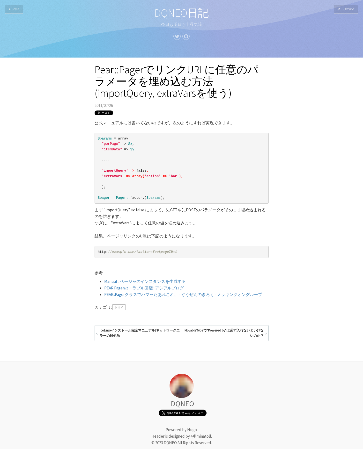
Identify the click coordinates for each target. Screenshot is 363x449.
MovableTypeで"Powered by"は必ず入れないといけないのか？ (224, 333)
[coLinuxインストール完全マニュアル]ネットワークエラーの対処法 (140, 333)
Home (14, 9)
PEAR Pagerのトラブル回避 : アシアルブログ (144, 288)
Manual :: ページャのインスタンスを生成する (145, 281)
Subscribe (346, 9)
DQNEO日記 (181, 13)
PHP (119, 307)
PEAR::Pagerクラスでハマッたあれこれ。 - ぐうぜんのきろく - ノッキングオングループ (183, 294)
